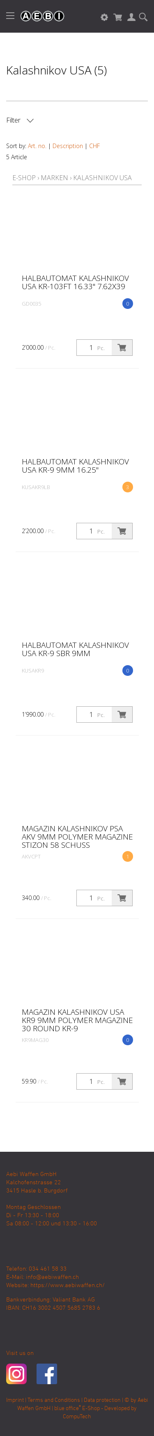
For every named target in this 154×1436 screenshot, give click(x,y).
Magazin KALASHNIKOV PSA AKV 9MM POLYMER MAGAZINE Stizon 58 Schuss (77, 836)
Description (68, 146)
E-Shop (24, 177)
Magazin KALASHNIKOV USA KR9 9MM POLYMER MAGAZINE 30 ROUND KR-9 (77, 1020)
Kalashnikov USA (102, 177)
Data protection (102, 1400)
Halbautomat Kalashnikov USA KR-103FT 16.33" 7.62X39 (75, 282)
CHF (94, 146)
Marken (54, 177)
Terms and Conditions (54, 1400)
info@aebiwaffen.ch (52, 1277)
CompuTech (77, 1416)
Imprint (15, 1400)
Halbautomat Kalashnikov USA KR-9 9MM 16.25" (75, 465)
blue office (67, 1408)
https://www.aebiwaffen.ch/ (67, 1285)
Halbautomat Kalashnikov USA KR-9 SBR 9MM (75, 649)
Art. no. (37, 146)
